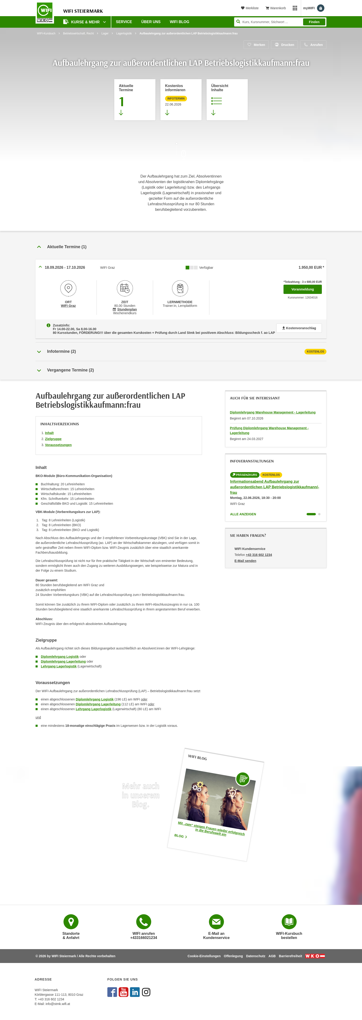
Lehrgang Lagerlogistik (59, 666)
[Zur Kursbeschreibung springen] (227, 100)
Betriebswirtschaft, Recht (78, 33)
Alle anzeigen (243, 514)
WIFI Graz (68, 306)
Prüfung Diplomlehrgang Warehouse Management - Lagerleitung (269, 430)
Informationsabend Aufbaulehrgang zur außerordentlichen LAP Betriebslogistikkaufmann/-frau (274, 487)
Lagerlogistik (124, 33)
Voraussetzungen (58, 445)
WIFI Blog (179, 22)
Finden (314, 22)
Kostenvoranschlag (299, 328)
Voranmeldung (307, 288)
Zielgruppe (53, 439)
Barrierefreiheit (290, 956)
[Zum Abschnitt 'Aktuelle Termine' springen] (135, 100)
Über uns (151, 22)
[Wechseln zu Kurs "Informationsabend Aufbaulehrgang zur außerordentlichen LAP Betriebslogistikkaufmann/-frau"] (311, 514)
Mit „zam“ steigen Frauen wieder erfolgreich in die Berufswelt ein (211, 829)
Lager (105, 33)
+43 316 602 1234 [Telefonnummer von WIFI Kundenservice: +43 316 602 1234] (259, 555)
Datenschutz (255, 956)
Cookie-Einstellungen (204, 956)
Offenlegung (233, 956)
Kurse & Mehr (82, 21)
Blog (181, 836)
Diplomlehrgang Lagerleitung (63, 661)
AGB (272, 956)
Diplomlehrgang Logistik (60, 656)
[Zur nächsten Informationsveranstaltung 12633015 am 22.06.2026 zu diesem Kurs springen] (181, 100)
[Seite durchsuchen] (280, 22)
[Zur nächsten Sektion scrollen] (181, 153)
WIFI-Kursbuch (46, 33)
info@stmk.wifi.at (57, 1004)
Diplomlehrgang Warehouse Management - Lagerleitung (273, 412)
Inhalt (49, 433)
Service (124, 22)
